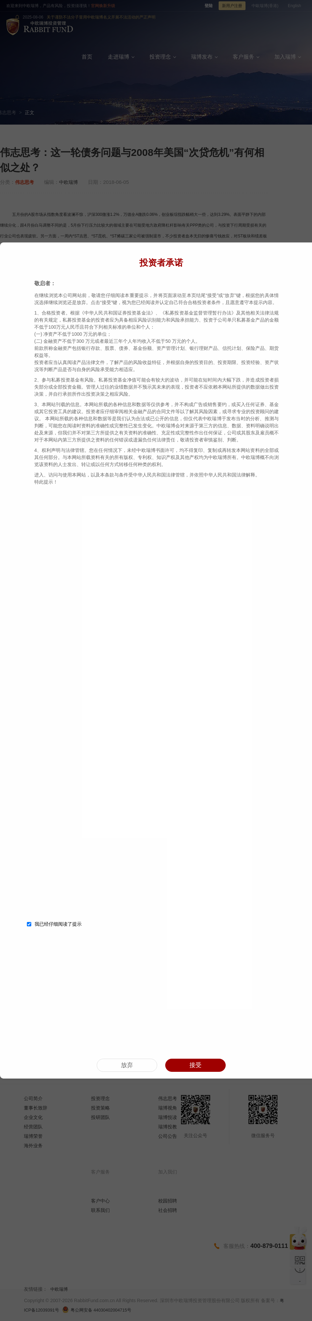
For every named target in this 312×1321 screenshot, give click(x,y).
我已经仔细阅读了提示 (54, 922)
